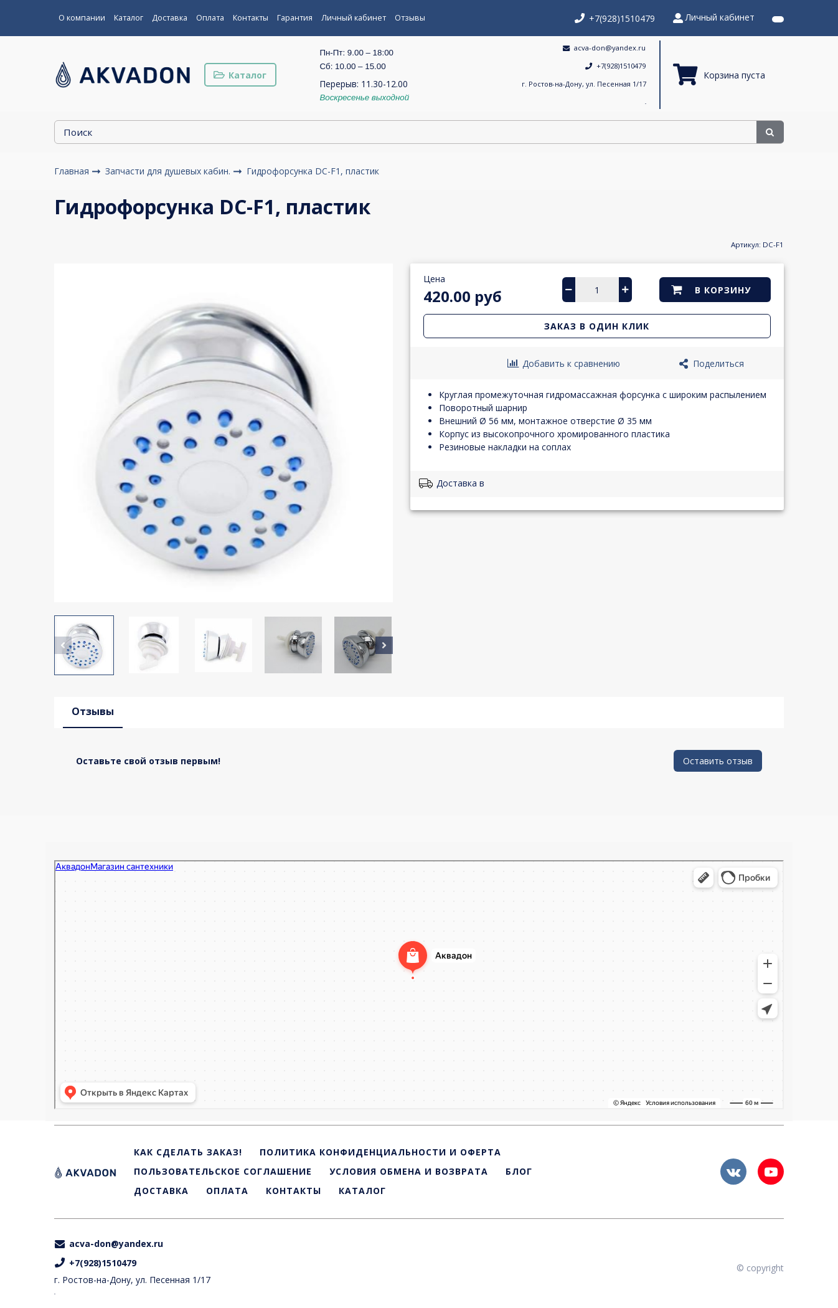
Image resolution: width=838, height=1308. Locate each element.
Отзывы (410, 17)
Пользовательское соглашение (223, 1172)
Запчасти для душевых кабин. (169, 171)
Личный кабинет (353, 17)
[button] (63, 645)
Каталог (128, 17)
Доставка (169, 17)
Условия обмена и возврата (408, 1172)
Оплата (210, 17)
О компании (82, 17)
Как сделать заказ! (188, 1152)
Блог (519, 1172)
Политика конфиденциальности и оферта (380, 1152)
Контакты (250, 17)
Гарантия (295, 17)
